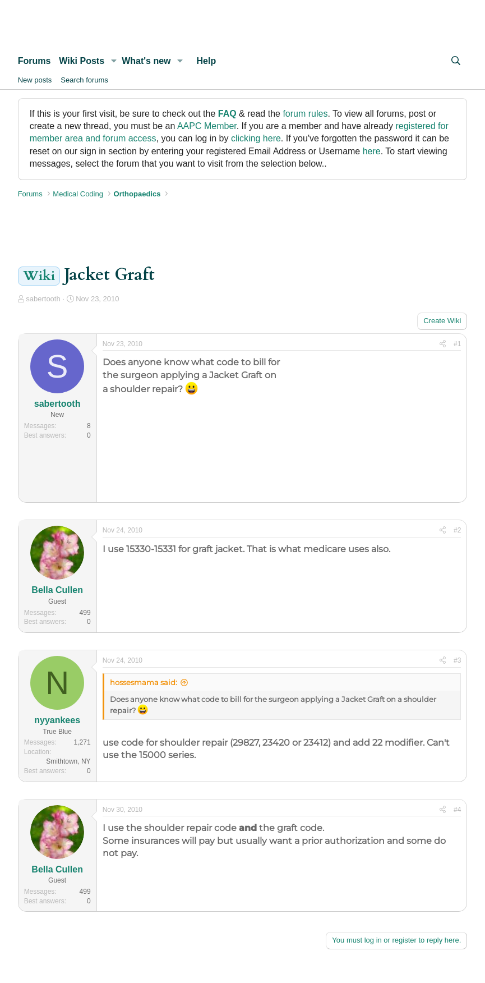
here (372, 151)
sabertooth (43, 299)
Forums (34, 61)
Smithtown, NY (68, 761)
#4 (457, 810)
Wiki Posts (81, 61)
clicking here (256, 138)
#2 (457, 530)
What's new (146, 61)
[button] (113, 61)
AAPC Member (207, 126)
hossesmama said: (143, 682)
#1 (457, 344)
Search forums (84, 80)
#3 (457, 660)
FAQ (227, 113)
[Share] (443, 344)
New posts (35, 80)
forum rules (305, 113)
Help (206, 61)
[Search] (456, 61)
